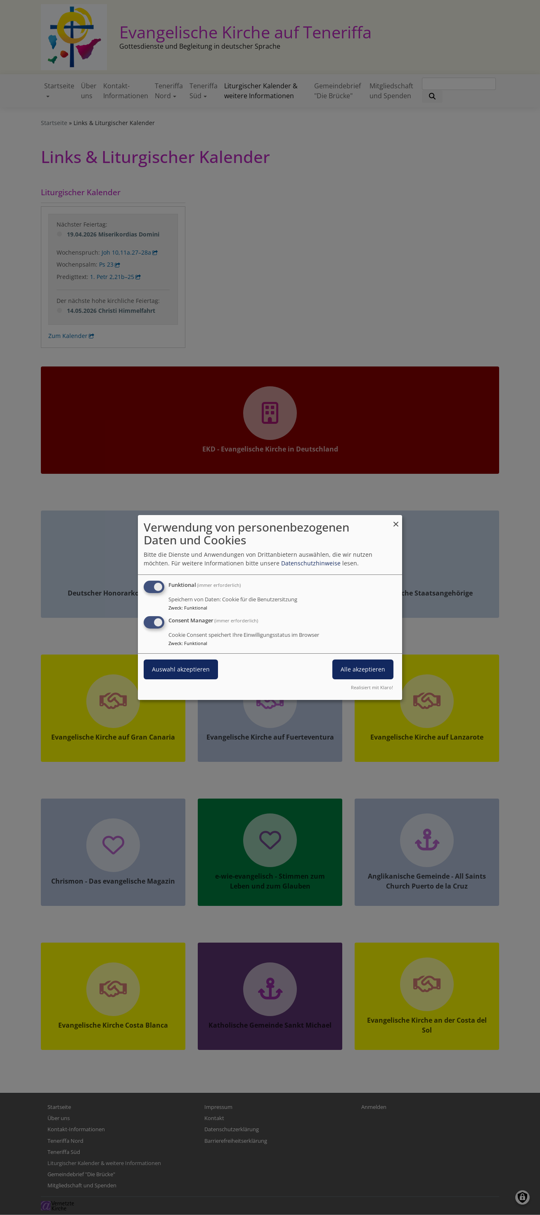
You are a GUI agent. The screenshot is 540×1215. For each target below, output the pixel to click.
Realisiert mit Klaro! (372, 687)
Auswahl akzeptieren (181, 669)
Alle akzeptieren (363, 669)
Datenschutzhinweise (311, 563)
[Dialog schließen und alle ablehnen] (396, 520)
